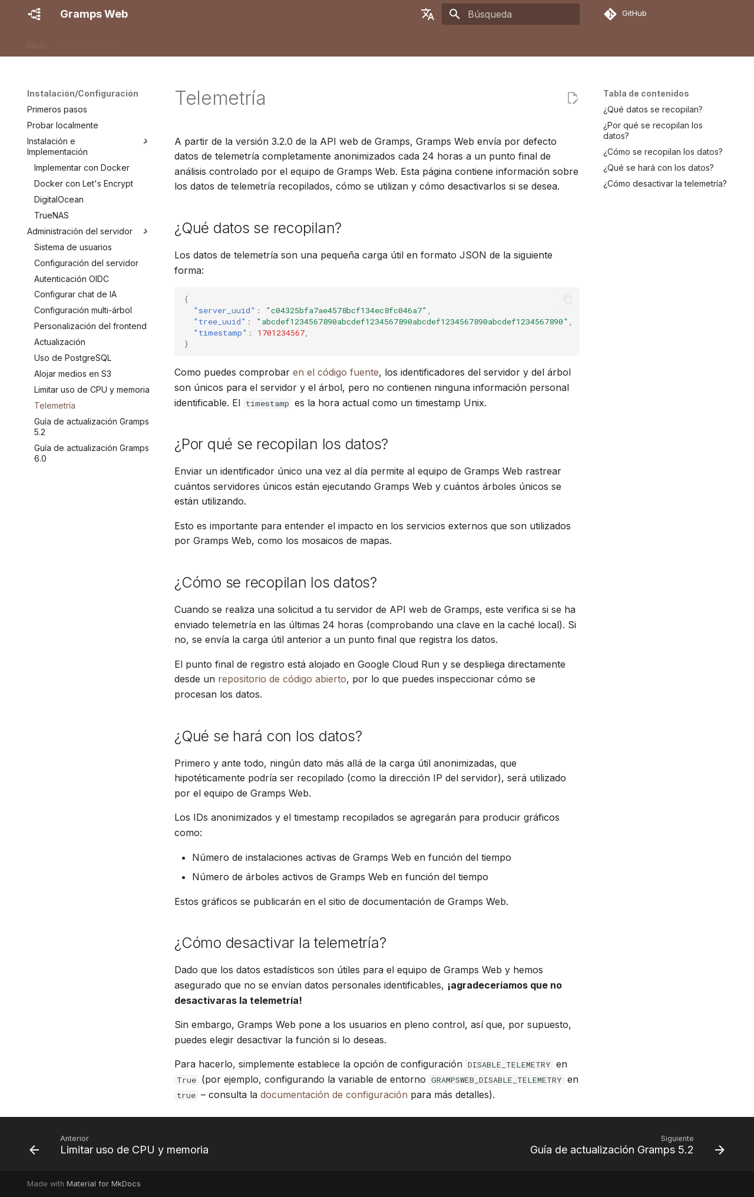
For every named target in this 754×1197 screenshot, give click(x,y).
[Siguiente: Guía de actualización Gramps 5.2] (624, 1147)
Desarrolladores (423, 43)
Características (89, 43)
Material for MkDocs (104, 1183)
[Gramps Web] (34, 14)
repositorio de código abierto (282, 679)
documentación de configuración (334, 1094)
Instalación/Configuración (182, 43)
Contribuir (487, 43)
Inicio (37, 43)
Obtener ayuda (549, 43)
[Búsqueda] (511, 14)
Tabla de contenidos (646, 93)
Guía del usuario (346, 43)
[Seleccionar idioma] (427, 14)
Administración (273, 43)
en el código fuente (336, 372)
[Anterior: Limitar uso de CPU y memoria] (121, 1147)
